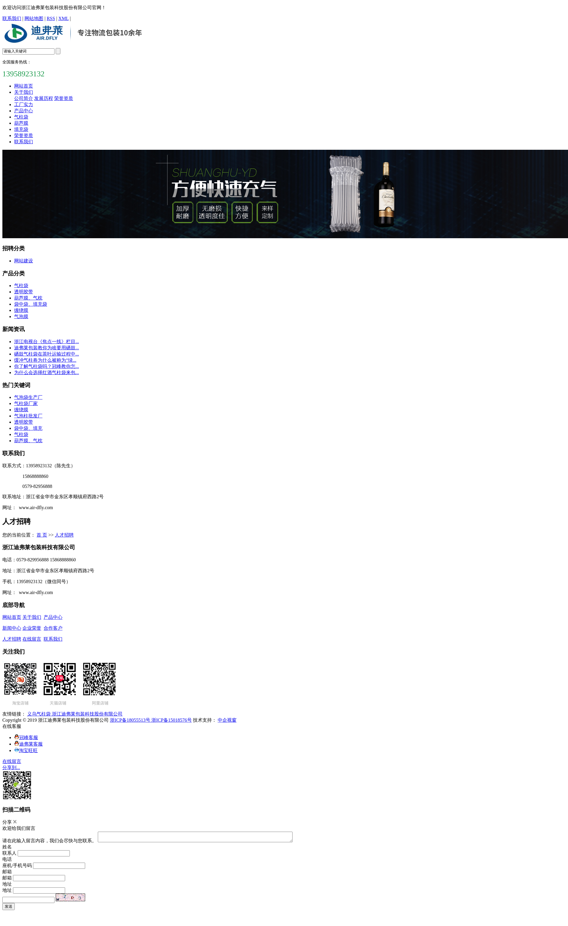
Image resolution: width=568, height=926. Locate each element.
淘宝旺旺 (26, 750)
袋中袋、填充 (28, 428)
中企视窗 (227, 720)
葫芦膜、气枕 (28, 297)
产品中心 (23, 110)
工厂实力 (23, 104)
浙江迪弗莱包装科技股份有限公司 (87, 713)
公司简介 (23, 98)
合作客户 (53, 628)
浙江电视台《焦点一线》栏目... (46, 341)
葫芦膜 (21, 123)
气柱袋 (21, 116)
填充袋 (21, 129)
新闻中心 (11, 628)
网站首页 (23, 85)
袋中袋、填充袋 (30, 304)
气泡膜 (21, 316)
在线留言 (31, 639)
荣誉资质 (63, 98)
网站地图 (33, 18)
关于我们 (23, 92)
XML (63, 18)
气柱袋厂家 (26, 403)
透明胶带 (23, 291)
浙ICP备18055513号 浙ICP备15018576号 (151, 720)
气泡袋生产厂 (28, 397)
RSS (51, 18)
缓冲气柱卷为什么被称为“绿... (45, 360)
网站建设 (23, 260)
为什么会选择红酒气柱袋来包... (46, 372)
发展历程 (43, 98)
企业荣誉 (31, 628)
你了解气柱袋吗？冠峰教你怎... (46, 366)
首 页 (42, 534)
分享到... (11, 767)
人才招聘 (64, 534)
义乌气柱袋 (39, 713)
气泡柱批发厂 (28, 415)
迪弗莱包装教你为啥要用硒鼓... (46, 347)
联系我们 (11, 18)
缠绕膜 (21, 310)
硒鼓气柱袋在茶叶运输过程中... (46, 353)
